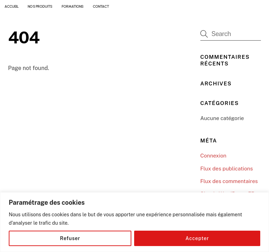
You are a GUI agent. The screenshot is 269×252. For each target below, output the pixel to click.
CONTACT (101, 6)
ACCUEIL (12, 6)
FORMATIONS (72, 6)
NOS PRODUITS (40, 6)
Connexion (213, 156)
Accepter (197, 238)
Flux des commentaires (229, 181)
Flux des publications (226, 169)
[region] (134, 222)
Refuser (70, 238)
